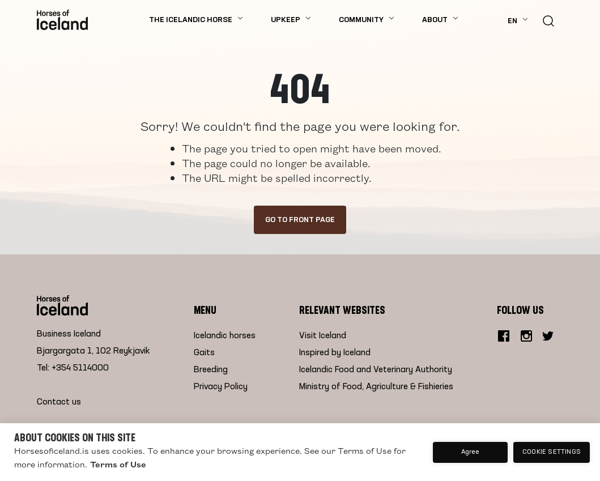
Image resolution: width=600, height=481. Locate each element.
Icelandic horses (225, 335)
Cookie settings (551, 452)
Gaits (204, 352)
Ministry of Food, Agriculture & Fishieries (376, 386)
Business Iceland (69, 334)
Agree (470, 452)
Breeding (211, 369)
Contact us (59, 402)
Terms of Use (118, 464)
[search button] (548, 19)
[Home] (62, 20)
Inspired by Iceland (335, 352)
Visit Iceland (322, 335)
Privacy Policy (221, 386)
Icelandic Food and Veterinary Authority (375, 369)
